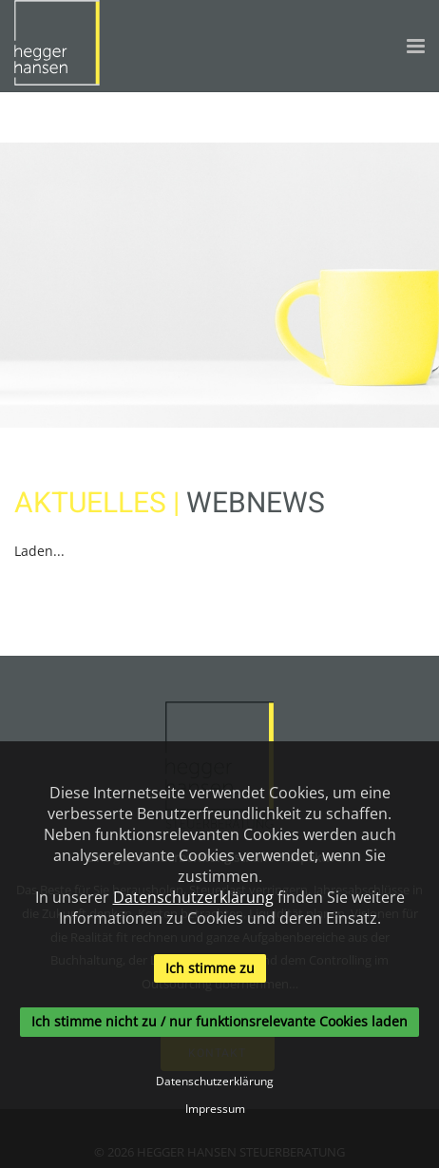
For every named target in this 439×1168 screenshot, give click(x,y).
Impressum (215, 1109)
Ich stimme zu (210, 968)
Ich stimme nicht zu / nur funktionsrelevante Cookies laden (219, 1022)
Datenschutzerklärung (193, 897)
